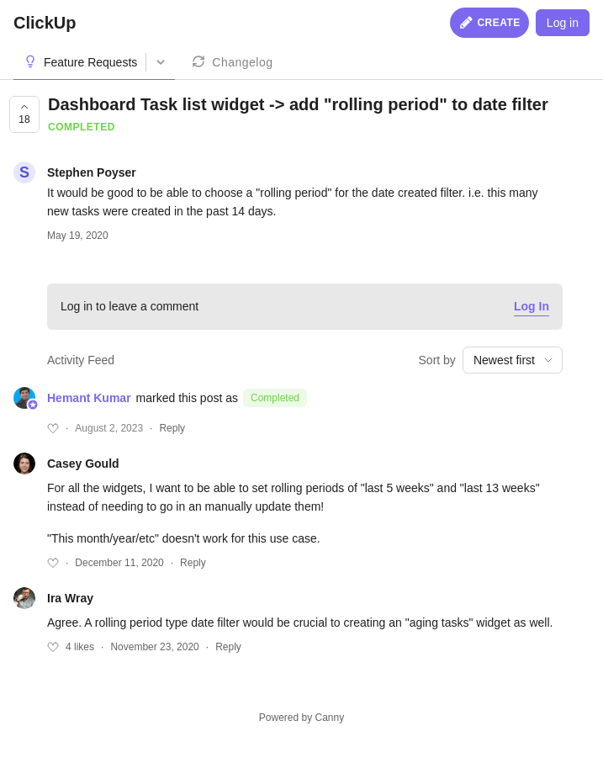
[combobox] (513, 360)
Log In (531, 306)
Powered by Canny (301, 717)
